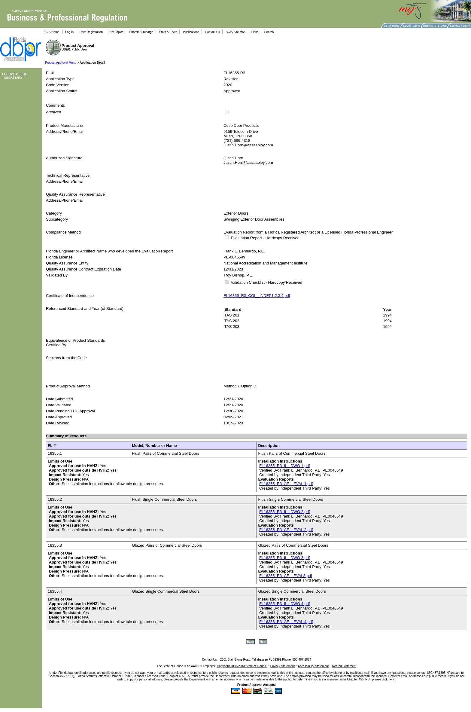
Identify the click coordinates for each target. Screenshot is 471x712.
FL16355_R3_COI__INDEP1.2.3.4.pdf (256, 295)
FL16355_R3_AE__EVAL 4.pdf (286, 621)
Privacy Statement (282, 666)
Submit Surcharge (141, 32)
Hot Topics (116, 32)
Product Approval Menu (60, 62)
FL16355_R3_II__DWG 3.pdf (284, 557)
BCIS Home (51, 32)
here (391, 679)
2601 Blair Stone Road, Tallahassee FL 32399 (250, 659)
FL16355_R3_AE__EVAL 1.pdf (286, 483)
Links (254, 32)
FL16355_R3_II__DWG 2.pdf (284, 511)
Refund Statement (344, 666)
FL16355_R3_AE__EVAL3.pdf (285, 575)
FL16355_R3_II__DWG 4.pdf (284, 603)
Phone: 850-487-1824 (296, 659)
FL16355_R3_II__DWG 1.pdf (284, 465)
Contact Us (212, 32)
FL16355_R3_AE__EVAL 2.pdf (286, 529)
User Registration (91, 32)
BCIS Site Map (236, 32)
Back (250, 641)
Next (263, 641)
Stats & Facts (168, 32)
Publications (191, 32)
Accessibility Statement (313, 666)
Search (269, 32)
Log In (69, 32)
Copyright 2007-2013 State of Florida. (242, 666)
